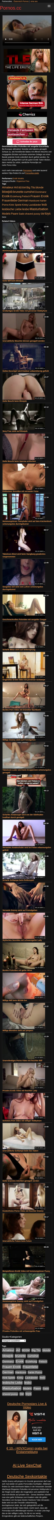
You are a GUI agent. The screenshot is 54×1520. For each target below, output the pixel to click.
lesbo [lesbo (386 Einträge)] (25, 209)
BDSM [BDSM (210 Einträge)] (22, 187)
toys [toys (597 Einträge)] (48, 213)
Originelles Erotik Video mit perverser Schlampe (24, 680)
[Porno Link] (27, 60)
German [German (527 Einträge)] (23, 200)
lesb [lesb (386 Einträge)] (44, 204)
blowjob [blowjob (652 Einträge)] (7, 191)
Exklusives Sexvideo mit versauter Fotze (20, 491)
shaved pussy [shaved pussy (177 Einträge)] (32, 213)
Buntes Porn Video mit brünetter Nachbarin (22, 710)
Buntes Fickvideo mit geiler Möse (17, 970)
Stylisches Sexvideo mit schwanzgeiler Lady (22, 940)
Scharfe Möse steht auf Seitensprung (19, 650)
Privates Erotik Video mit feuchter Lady (20, 1091)
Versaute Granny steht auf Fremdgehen (20, 910)
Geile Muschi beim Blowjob (15, 401)
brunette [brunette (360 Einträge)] (18, 191)
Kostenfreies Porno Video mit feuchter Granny (23, 1211)
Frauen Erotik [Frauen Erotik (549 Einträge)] (39, 196)
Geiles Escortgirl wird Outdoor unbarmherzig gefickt (26, 371)
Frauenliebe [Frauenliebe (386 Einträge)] (9, 200)
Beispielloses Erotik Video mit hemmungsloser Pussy (26, 1271)
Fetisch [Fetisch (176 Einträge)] (26, 196)
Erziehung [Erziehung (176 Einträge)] (15, 196)
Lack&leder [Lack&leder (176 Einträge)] (35, 204)
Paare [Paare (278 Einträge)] (14, 213)
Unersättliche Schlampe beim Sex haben (20, 1151)
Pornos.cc (10, 8)
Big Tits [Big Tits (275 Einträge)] (30, 187)
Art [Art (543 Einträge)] (16, 187)
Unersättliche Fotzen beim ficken (17, 1241)
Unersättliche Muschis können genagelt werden (24, 341)
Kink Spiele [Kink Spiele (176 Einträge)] (15, 204)
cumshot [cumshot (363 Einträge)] (29, 191)
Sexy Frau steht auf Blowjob (15, 431)
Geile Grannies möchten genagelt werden (21, 1181)
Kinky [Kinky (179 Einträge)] (25, 204)
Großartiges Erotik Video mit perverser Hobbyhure (25, 311)
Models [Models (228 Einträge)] (6, 213)
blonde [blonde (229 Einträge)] (39, 187)
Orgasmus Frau (22, 181)
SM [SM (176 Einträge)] (42, 213)
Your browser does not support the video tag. (27, 30)
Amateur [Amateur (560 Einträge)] (7, 187)
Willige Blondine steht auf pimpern (18, 1030)
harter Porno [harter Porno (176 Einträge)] (35, 1372)
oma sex (34, 1)
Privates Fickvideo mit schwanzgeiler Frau (21, 1331)
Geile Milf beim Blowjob (13, 281)
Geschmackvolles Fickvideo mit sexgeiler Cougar (24, 619)
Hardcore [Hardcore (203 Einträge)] (34, 200)
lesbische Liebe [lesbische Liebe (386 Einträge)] (12, 209)
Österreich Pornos (20, 1)
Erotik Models (18, 178)
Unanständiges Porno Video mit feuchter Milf (22, 1060)
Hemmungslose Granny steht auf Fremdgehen (23, 1301)
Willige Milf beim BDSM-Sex (15, 1000)
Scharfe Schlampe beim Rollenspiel (18, 880)
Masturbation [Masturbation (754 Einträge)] (39, 209)
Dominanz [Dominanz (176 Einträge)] (40, 192)
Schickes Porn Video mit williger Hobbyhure (22, 1121)
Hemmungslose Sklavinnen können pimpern (22, 251)
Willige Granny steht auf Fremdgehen (19, 740)
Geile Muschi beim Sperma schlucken (19, 461)
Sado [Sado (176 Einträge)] (21, 213)
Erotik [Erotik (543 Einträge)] (6, 196)
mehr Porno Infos (9, 165)
